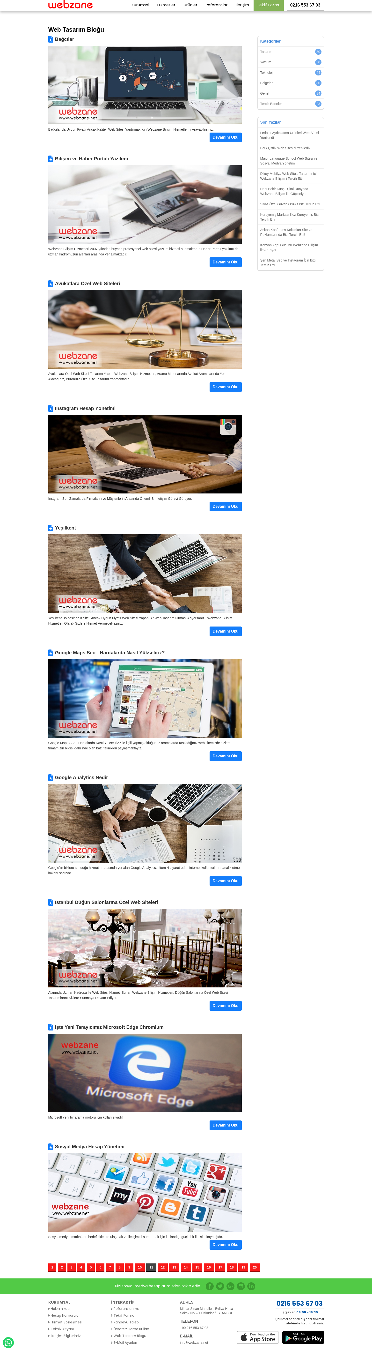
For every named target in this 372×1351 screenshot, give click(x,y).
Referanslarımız (126, 1308)
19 (243, 1267)
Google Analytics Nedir (81, 777)
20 (255, 1267)
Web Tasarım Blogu (130, 1336)
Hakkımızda (60, 1308)
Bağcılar (64, 39)
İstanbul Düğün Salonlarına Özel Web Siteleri (106, 902)
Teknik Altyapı (62, 1329)
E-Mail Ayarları (125, 1342)
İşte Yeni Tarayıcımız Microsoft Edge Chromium (109, 1027)
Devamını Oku (226, 137)
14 (186, 1267)
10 (140, 1267)
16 (209, 1267)
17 (220, 1267)
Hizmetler (166, 10)
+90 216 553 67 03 (194, 1328)
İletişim (242, 10)
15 (197, 1267)
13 (174, 1267)
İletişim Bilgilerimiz (66, 1336)
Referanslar (216, 10)
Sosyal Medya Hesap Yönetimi (90, 1146)
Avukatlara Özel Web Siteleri (87, 283)
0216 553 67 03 (305, 9)
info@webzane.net (194, 1342)
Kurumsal (140, 10)
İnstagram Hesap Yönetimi (85, 408)
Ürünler (190, 10)
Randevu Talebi (126, 1322)
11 (151, 1267)
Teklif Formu (268, 10)
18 (232, 1267)
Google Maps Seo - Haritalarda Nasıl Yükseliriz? (110, 652)
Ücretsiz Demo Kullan (131, 1329)
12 (163, 1267)
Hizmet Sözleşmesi (66, 1322)
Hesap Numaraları (65, 1315)
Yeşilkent (65, 527)
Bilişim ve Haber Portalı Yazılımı (91, 158)
